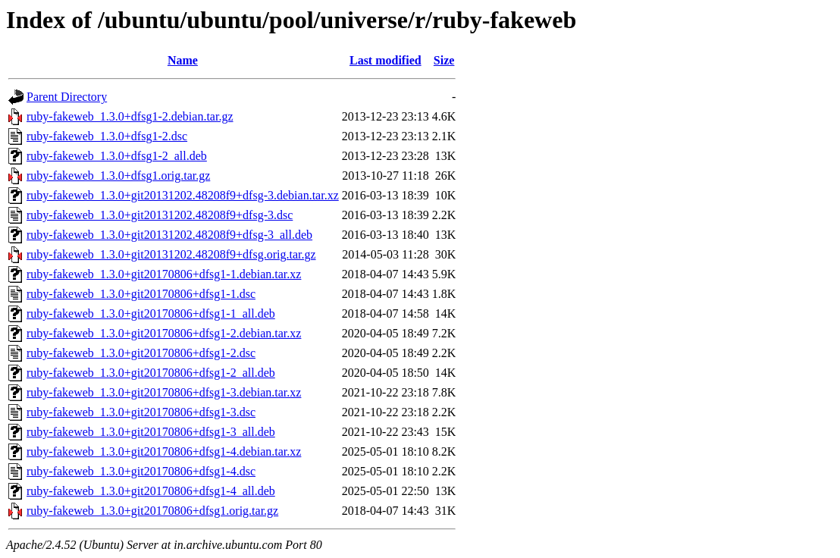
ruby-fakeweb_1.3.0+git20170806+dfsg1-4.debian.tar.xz (164, 451)
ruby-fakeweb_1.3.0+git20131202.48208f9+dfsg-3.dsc (160, 214)
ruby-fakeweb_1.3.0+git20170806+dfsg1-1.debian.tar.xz (164, 274)
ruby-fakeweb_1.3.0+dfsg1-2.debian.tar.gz (130, 116)
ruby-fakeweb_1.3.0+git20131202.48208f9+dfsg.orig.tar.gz (171, 254)
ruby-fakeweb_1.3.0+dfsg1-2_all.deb (117, 155)
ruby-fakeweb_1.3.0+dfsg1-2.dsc (107, 136)
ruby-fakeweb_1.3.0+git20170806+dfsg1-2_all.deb (151, 372)
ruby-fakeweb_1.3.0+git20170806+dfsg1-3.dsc (141, 412)
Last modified (385, 60)
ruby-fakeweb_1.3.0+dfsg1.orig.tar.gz (118, 175)
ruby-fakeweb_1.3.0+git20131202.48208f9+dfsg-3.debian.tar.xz (183, 195)
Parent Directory (67, 96)
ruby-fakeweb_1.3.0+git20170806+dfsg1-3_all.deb (151, 431)
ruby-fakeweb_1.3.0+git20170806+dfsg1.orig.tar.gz (152, 510)
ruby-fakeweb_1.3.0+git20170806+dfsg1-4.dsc (141, 471)
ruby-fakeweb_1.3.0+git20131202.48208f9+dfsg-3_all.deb (169, 234)
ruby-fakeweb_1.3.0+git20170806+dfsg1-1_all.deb (151, 313)
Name (183, 60)
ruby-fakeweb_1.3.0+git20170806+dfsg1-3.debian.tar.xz (164, 392)
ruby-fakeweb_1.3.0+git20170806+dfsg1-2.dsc (141, 352)
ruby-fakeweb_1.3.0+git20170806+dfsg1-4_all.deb (151, 490)
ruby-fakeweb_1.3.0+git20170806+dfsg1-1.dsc (141, 293)
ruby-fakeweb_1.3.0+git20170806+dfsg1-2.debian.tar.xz (164, 333)
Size (444, 60)
